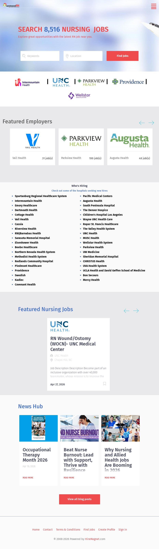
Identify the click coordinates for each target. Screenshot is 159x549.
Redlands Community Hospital (34, 261)
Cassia (19, 224)
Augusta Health (92, 200)
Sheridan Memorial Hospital (100, 256)
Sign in (123, 529)
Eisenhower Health (26, 242)
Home (36, 529)
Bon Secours (90, 275)
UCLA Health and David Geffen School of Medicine (114, 270)
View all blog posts (80, 499)
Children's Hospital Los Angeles (103, 214)
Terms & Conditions (68, 529)
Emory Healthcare (26, 205)
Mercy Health (91, 280)
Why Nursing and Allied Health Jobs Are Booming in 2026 (118, 460)
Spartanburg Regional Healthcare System (41, 196)
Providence (22, 270)
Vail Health (22, 219)
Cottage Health (24, 214)
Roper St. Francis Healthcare (100, 224)
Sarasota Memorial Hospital (32, 238)
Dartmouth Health (26, 210)
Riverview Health (25, 228)
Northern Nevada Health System (35, 252)
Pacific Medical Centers (97, 196)
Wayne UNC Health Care (98, 219)
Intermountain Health (28, 200)
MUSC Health (91, 238)
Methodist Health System (31, 256)
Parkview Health (93, 247)
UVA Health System (95, 265)
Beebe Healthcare (26, 247)
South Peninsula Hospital (99, 205)
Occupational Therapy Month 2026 (37, 455)
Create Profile (106, 529)
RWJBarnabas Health (28, 233)
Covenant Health (25, 284)
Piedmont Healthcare (28, 265)
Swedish (20, 275)
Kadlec (19, 280)
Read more (28, 477)
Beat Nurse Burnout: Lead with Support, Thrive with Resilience (78, 460)
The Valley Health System (99, 228)
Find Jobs (122, 55)
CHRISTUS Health (93, 261)
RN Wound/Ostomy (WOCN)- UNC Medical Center (73, 344)
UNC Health (90, 233)
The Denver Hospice (95, 210)
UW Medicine (91, 252)
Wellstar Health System (98, 242)
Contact (48, 529)
